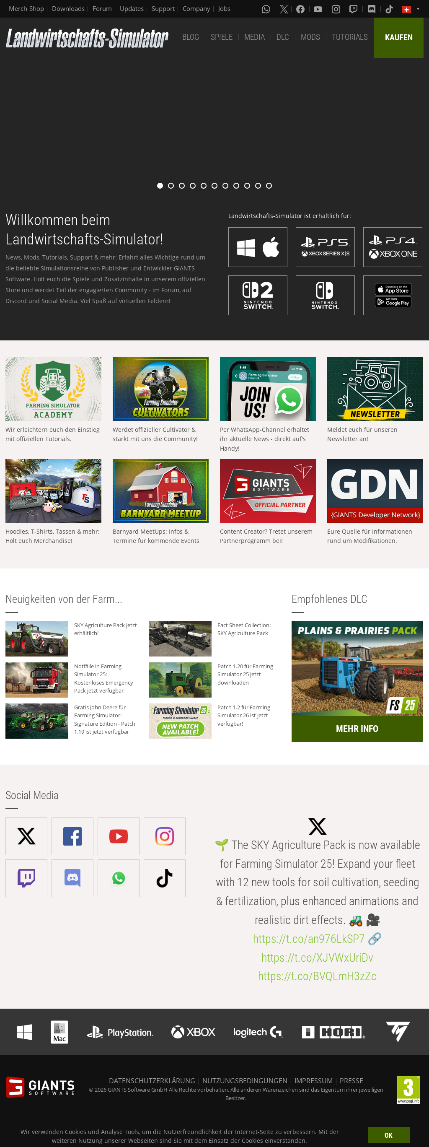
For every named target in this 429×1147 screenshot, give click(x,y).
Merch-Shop (26, 8)
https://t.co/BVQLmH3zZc (317, 976)
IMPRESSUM (314, 1080)
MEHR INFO (357, 729)
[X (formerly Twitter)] (284, 8)
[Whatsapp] (267, 8)
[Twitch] (354, 8)
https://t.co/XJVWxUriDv (317, 958)
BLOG (190, 37)
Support (163, 8)
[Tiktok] (390, 8)
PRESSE (351, 1080)
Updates (132, 8)
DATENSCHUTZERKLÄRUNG (152, 1080)
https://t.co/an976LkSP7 (309, 939)
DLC (283, 37)
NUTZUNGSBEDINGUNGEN (244, 1080)
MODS (310, 37)
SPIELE (222, 37)
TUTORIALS (350, 37)
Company (196, 8)
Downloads (68, 8)
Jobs (224, 8)
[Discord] (372, 8)
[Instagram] (337, 8)
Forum (102, 8)
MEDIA (254, 37)
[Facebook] (301, 8)
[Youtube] (319, 8)
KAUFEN (399, 37)
